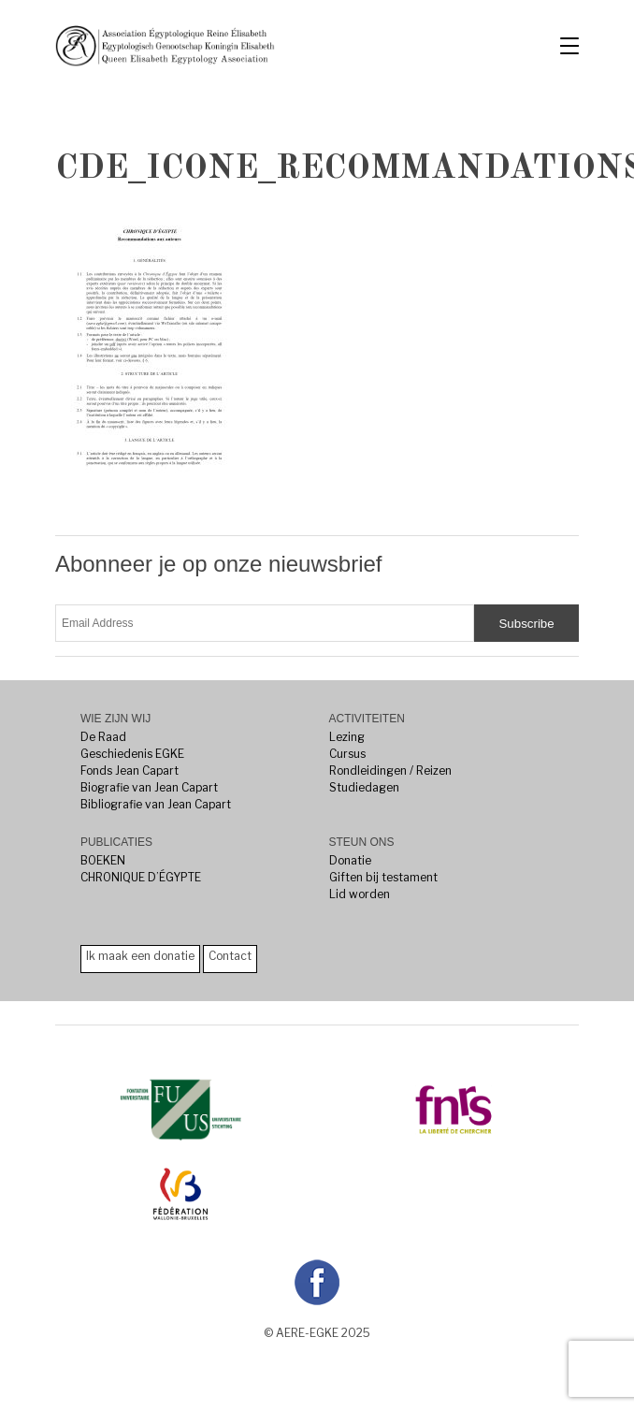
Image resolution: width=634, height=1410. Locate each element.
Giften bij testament (383, 877)
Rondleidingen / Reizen (390, 770)
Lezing (347, 737)
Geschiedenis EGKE (132, 754)
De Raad (103, 737)
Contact (230, 956)
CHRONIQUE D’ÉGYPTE (140, 877)
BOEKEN (102, 860)
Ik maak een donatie (140, 956)
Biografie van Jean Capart (149, 787)
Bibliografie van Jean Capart (155, 804)
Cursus (347, 754)
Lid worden (359, 894)
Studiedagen (364, 787)
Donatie (350, 860)
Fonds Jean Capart (129, 770)
